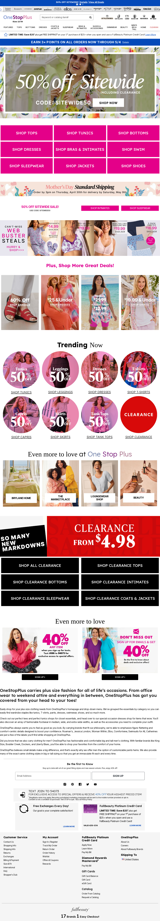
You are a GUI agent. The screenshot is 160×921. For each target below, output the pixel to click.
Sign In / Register (50, 842)
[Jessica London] (58, 9)
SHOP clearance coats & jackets (120, 598)
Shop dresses (26, 149)
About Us (125, 842)
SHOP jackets (80, 165)
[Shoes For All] (127, 9)
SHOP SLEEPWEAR (140, 208)
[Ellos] (68, 9)
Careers (124, 845)
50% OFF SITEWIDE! (67, 2)
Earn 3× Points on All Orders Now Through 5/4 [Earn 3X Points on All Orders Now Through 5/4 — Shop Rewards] (76, 42)
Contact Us (9, 842)
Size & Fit (8, 864)
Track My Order (50, 845)
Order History (49, 853)
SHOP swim (133, 149)
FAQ (5, 871)
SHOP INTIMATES (100, 208)
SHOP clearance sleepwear (40, 598)
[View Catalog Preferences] (69, 826)
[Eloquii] (88, 9)
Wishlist (46, 856)
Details (125, 42)
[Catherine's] (28, 9)
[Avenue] (38, 9)
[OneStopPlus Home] (18, 18)
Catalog (87, 889)
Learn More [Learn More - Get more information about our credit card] (87, 848)
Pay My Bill (86, 852)
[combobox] (66, 17)
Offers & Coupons (50, 860)
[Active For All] (108, 9)
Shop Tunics (80, 133)
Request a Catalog (90, 897)
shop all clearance (40, 565)
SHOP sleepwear (26, 165)
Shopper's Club (10, 874)
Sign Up (118, 775)
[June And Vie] (78, 9)
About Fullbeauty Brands (132, 849)
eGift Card (86, 883)
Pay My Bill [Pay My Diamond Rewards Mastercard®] (86, 865)
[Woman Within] (8, 9)
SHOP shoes (133, 165)
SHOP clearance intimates (120, 582)
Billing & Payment (11, 860)
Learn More (150, 34)
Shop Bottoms (133, 133)
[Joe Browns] (48, 9)
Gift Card (86, 879)
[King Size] (147, 9)
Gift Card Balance (90, 876)
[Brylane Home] (137, 9)
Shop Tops (26, 133)
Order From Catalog (91, 893)
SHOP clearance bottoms (40, 582)
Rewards (47, 864)
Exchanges (9, 856)
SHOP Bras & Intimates (80, 149)
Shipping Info (9, 849)
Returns (7, 853)
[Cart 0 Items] (153, 17)
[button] (84, 2)
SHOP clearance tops (120, 565)
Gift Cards (88, 871)
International (9, 867)
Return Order (49, 849)
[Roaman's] (18, 9)
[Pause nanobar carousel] (77, 4)
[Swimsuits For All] (98, 9)
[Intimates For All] (118, 9)
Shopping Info (10, 845)
